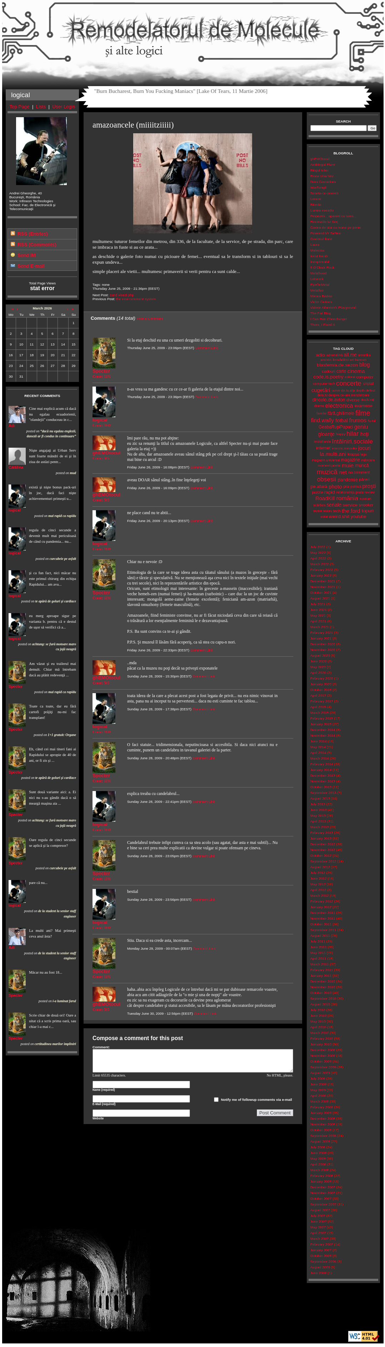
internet (323, 448)
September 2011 (323, 930)
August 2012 (320, 867)
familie (321, 413)
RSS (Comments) (37, 244)
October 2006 (320, 1256)
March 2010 (319, 1033)
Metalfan (317, 290)
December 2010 (322, 981)
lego (363, 454)
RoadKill (325, 498)
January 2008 (320, 1181)
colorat (350, 377)
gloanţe (326, 434)
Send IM (27, 255)
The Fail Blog (320, 313)
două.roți (367, 400)
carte (341, 371)
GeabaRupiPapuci (336, 426)
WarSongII (318, 187)
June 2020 (318, 661)
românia (347, 498)
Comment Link (206, 348)
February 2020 (321, 678)
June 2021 (318, 610)
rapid (329, 492)
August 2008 (320, 1141)
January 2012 (320, 907)
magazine (350, 459)
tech (337, 511)
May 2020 (318, 667)
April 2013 (318, 821)
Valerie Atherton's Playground (333, 307)
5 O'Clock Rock (322, 267)
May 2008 (318, 1158)
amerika (364, 355)
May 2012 (318, 884)
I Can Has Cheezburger (328, 319)
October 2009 (320, 1061)
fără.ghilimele (341, 413)
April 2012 (318, 890)
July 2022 (317, 547)
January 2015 (320, 724)
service (350, 505)
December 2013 (322, 775)
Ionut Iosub (319, 256)
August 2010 (320, 1004)
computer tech (324, 384)
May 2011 (318, 953)
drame (319, 406)
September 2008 (323, 1136)
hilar (352, 433)
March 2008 (319, 1170)
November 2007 (322, 1193)
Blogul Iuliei (319, 170)
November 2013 (322, 781)
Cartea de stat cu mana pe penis (335, 227)
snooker (366, 505)
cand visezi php (122, 295)
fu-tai (372, 421)
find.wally (322, 420)
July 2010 (317, 1010)
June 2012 (318, 878)
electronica (339, 405)
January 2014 (320, 770)
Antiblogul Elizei (322, 164)
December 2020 (322, 644)
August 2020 (320, 655)
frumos (357, 420)
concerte (348, 383)
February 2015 (321, 718)
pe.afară (319, 486)
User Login (63, 106)
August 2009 (320, 1073)
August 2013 (320, 798)
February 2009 (321, 1107)
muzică (327, 472)
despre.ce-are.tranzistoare (349, 395)
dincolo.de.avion (328, 399)
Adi (12, 425)
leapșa (353, 454)
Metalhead (318, 273)
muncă (362, 465)
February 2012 (321, 901)
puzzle (317, 492)
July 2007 (317, 1216)
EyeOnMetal (320, 285)
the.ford (351, 511)
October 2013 (320, 787)
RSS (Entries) (33, 234)
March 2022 (319, 564)
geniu (361, 427)
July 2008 (317, 1147)
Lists (41, 106)
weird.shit (339, 516)
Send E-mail (31, 266)
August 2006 (320, 1267)
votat (324, 516)
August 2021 (320, 598)
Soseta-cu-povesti (324, 193)
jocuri (364, 448)
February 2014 (321, 764)
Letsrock (317, 279)
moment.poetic (329, 465)
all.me (350, 355)
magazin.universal (326, 460)
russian (365, 499)
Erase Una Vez (322, 176)
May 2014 (318, 747)
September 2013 (323, 793)
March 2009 (319, 1101)
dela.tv (322, 395)
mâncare (368, 460)
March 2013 (319, 827)
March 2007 (319, 1239)
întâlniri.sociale (352, 441)
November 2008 (322, 1124)
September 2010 (323, 998)
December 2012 (322, 844)
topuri (367, 510)
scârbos (319, 505)
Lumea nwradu (322, 210)
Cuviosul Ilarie (321, 239)
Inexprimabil (319, 262)
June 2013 (318, 810)
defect (370, 390)
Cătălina (16, 467)
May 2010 (318, 1021)
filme (362, 413)
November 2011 (322, 918)
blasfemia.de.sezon (337, 365)
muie (348, 465)
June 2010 (318, 1016)
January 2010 (320, 1044)
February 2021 (321, 633)
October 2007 (320, 1199)
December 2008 (322, 1118)
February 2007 (321, 1244)
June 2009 (318, 1084)
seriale (333, 505)
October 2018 (320, 690)
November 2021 (322, 587)
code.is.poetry (328, 376)
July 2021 (317, 604)
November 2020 (322, 650)
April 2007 (318, 1233)
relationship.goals (349, 492)
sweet (317, 511)
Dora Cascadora (323, 182)
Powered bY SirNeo (325, 233)
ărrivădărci (340, 360)
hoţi (364, 434)
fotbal (341, 420)
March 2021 (319, 627)
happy (341, 434)
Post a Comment (150, 318)
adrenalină (334, 355)
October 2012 (320, 856)
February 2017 (321, 701)
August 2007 (320, 1210)
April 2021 (318, 621)
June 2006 (318, 1273)
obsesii (326, 479)
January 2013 (320, 838)
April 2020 (318, 673)
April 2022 (318, 558)
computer (364, 377)
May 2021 (318, 615)
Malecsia (317, 250)
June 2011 (318, 947)
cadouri (328, 371)
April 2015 (318, 707)
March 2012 (319, 896)
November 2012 (322, 850)
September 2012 (323, 861)
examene (363, 405)
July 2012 (317, 873)
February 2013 (321, 833)
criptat (368, 383)
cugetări (320, 390)
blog (364, 365)
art (352, 360)
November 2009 (322, 1056)
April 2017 (318, 695)
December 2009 (322, 1050)
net (343, 472)
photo (335, 486)
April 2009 (318, 1096)
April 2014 (318, 753)
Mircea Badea (321, 296)
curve (335, 390)
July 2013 (317, 804)
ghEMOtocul (320, 159)
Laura (314, 245)
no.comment (359, 472)
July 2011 (317, 941)
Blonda (315, 205)
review (370, 492)
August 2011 (320, 936)
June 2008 (318, 1153)
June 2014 (318, 741)
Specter (15, 686)
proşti (369, 486)
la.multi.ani (333, 454)
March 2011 (319, 964)
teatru (327, 511)
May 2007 (318, 1227)
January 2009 (320, 1113)
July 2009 (317, 1078)
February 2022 (321, 570)
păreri (364, 479)
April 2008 (318, 1164)
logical (15, 510)
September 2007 (323, 1204)
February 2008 (321, 1176)
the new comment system (136, 299)
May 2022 (318, 553)
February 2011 (321, 970)
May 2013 (318, 815)
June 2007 (318, 1221)
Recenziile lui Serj (324, 222)
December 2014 (322, 730)
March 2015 (319, 713)
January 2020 (320, 684)
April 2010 (318, 1027)
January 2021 (320, 638)
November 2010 (322, 987)
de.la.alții (348, 390)
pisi (346, 486)
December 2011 (322, 913)
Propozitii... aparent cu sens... (333, 216)
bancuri (360, 360)
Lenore (315, 199)
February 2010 (321, 1038)
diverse (353, 400)
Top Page (20, 106)
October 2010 (320, 993)
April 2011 (318, 958)
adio (320, 355)
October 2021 (320, 593)
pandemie (348, 479)
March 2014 (319, 758)
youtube (358, 516)
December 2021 (322, 581)
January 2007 (320, 1250)
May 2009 (318, 1090)
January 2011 (320, 976)
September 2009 (323, 1067)
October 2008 (320, 1130)
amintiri (326, 360)
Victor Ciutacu (321, 302)
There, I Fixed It (322, 325)
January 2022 (320, 575)
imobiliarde (322, 441)
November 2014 (322, 735)
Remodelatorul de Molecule (193, 33)
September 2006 (323, 1261)
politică (355, 486)
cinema (356, 371)
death (360, 390)
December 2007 (322, 1187)
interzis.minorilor (344, 448)
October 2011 (320, 924)
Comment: (101, 1047)
